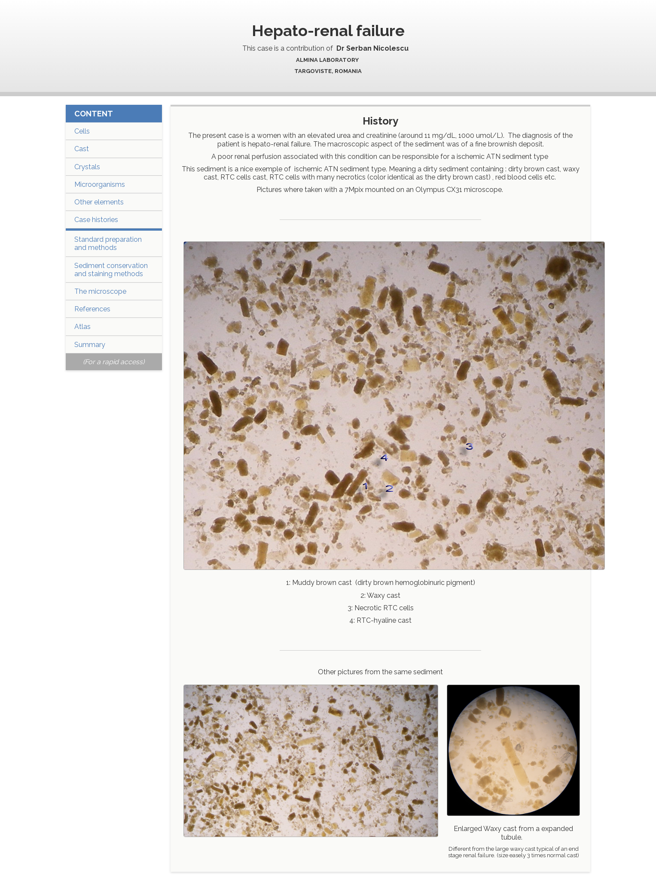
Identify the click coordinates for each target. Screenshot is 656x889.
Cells (82, 131)
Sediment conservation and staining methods (111, 270)
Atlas (82, 327)
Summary (89, 345)
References (92, 309)
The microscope (100, 291)
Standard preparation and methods (108, 243)
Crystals (87, 167)
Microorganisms (99, 184)
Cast (81, 149)
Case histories (96, 220)
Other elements (99, 202)
